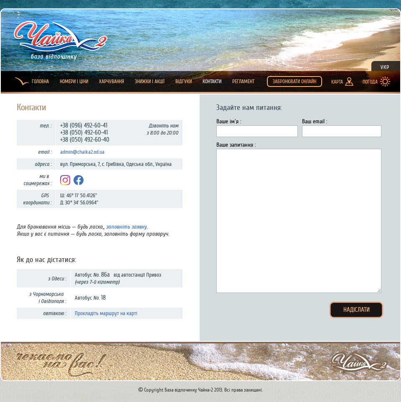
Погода (370, 82)
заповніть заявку (126, 227)
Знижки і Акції (150, 81)
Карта (337, 82)
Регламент (243, 81)
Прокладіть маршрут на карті (106, 313)
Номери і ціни (74, 81)
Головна (40, 81)
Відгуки (183, 81)
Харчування (111, 81)
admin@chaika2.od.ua (82, 152)
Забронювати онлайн (294, 81)
